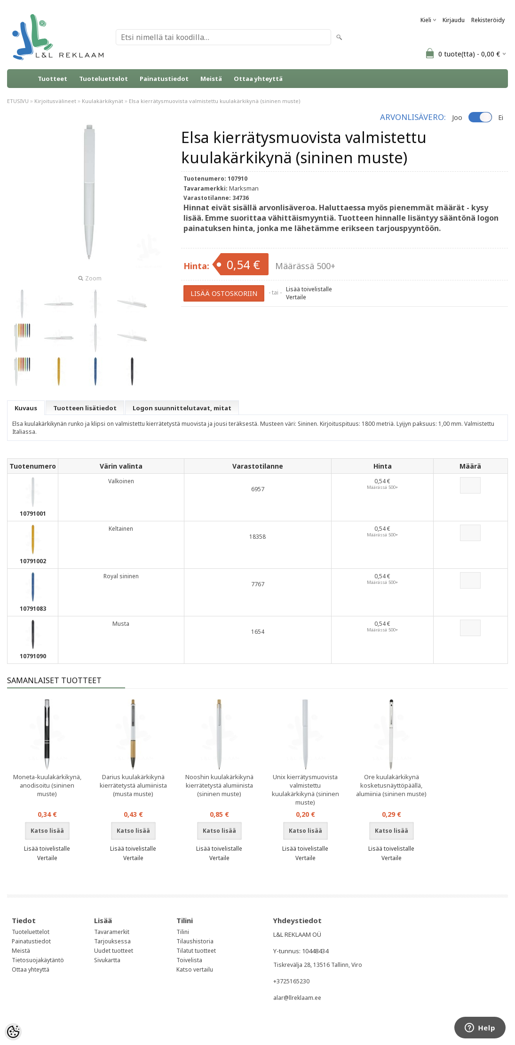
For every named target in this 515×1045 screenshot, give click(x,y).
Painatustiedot (164, 78)
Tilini (182, 932)
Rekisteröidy (488, 20)
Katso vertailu (194, 969)
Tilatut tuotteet (196, 951)
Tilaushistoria (195, 941)
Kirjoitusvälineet (55, 100)
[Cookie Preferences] (13, 1031)
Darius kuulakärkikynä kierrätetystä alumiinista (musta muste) (133, 785)
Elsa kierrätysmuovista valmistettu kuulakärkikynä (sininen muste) (215, 100)
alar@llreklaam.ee (297, 998)
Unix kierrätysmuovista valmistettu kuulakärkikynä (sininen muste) (305, 789)
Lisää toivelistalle (309, 289)
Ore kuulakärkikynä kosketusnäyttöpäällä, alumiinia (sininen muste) (391, 785)
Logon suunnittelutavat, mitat (182, 408)
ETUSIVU (18, 100)
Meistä (211, 78)
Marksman (244, 188)
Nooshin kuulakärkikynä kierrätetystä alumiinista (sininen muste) (219, 785)
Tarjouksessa (112, 941)
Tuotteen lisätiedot (85, 408)
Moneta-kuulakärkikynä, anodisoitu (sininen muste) (47, 785)
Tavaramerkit (111, 932)
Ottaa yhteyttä (258, 78)
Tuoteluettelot (103, 78)
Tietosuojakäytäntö (38, 960)
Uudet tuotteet (113, 951)
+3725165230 (291, 981)
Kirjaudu (454, 20)
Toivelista (189, 960)
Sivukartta (107, 960)
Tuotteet (52, 78)
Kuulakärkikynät (102, 100)
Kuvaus (26, 408)
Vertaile (296, 297)
